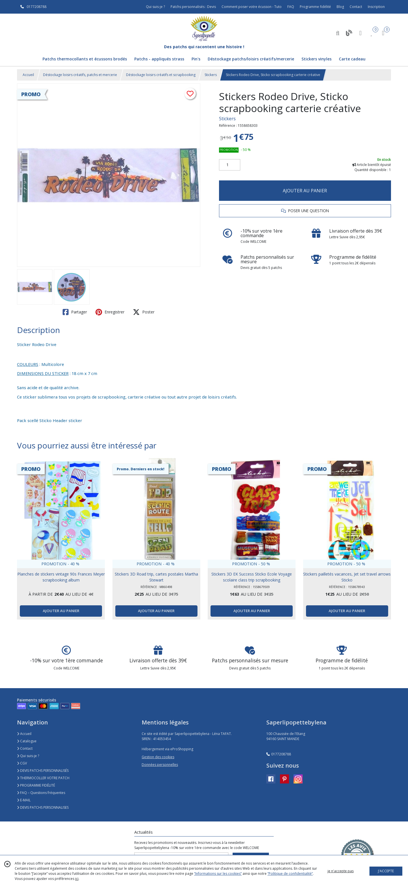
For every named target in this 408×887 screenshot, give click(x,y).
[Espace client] (360, 32)
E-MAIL (24, 800)
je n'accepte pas (341, 871)
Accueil (28, 74)
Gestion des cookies (158, 757)
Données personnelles (160, 764)
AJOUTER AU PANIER (305, 190)
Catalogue (27, 741)
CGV (22, 763)
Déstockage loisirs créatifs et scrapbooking (161, 74)
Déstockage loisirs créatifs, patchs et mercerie (80, 74)
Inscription (376, 6)
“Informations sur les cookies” (218, 873)
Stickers (211, 74)
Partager (75, 312)
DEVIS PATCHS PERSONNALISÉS (43, 770)
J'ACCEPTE (386, 871)
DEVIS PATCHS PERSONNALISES (43, 807)
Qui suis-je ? (28, 755)
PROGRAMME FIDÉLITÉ (36, 785)
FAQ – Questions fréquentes (41, 792)
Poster (143, 312)
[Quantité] (229, 164)
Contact (356, 6)
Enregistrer (109, 312)
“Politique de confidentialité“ (290, 873)
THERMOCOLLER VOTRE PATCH (43, 778)
